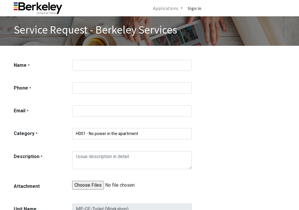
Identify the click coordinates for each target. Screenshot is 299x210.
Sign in (194, 8)
